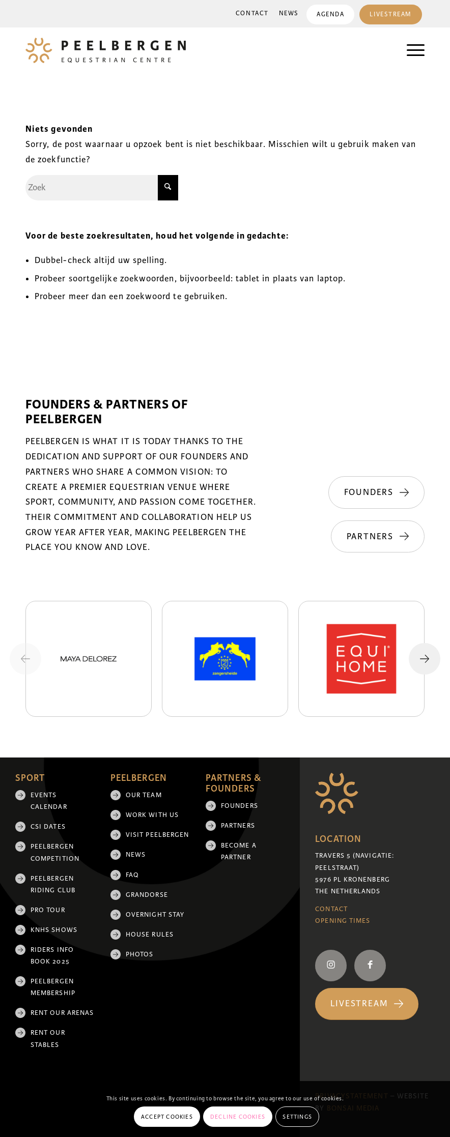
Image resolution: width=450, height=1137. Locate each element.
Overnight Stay (155, 915)
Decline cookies (237, 1116)
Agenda (330, 14)
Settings (297, 1116)
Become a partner (239, 851)
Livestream (391, 14)
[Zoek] (101, 187)
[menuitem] (252, 13)
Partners (238, 826)
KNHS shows (54, 930)
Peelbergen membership (53, 987)
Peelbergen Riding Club (53, 884)
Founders (239, 806)
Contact (252, 13)
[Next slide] (424, 659)
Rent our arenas (62, 1013)
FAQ (132, 875)
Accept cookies (167, 1116)
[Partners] (378, 536)
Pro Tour (48, 910)
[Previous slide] (25, 659)
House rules (150, 934)
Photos (139, 954)
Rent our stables (48, 1038)
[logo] (105, 50)
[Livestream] (366, 1004)
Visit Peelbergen (157, 835)
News (289, 13)
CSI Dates (48, 827)
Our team (144, 795)
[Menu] (411, 50)
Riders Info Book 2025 (52, 956)
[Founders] (376, 492)
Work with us (152, 815)
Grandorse (147, 895)
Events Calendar (49, 801)
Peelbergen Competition (55, 852)
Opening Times (342, 921)
